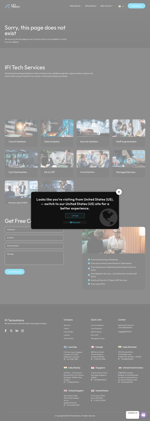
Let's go (75, 215)
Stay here (75, 222)
